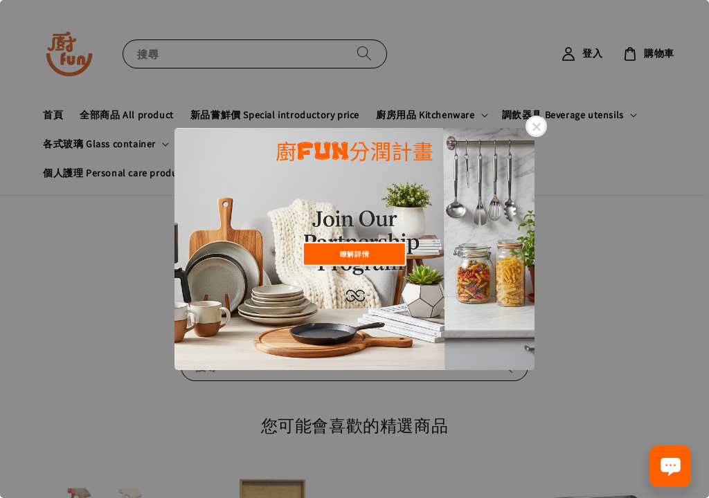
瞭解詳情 (354, 253)
